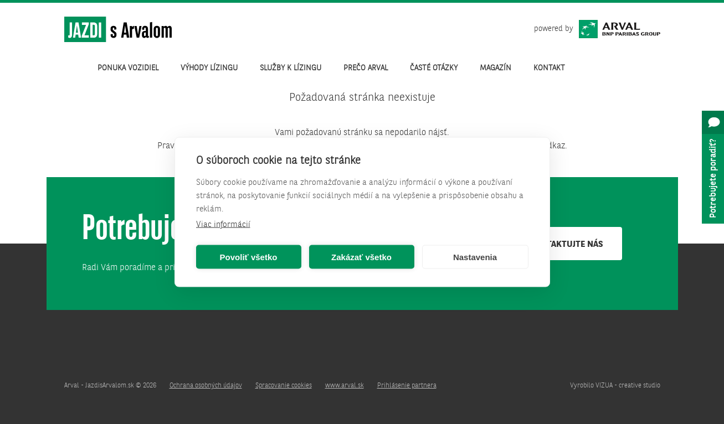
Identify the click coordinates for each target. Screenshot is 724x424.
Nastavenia (475, 256)
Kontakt (549, 68)
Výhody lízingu (209, 68)
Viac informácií (223, 225)
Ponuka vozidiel (127, 68)
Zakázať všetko (361, 256)
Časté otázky (434, 68)
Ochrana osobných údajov (206, 385)
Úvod (75, 68)
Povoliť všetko (249, 256)
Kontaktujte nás (566, 244)
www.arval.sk (344, 385)
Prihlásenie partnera (407, 385)
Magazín (495, 68)
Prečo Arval (365, 68)
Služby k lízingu (290, 68)
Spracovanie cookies (283, 385)
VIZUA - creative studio (627, 385)
